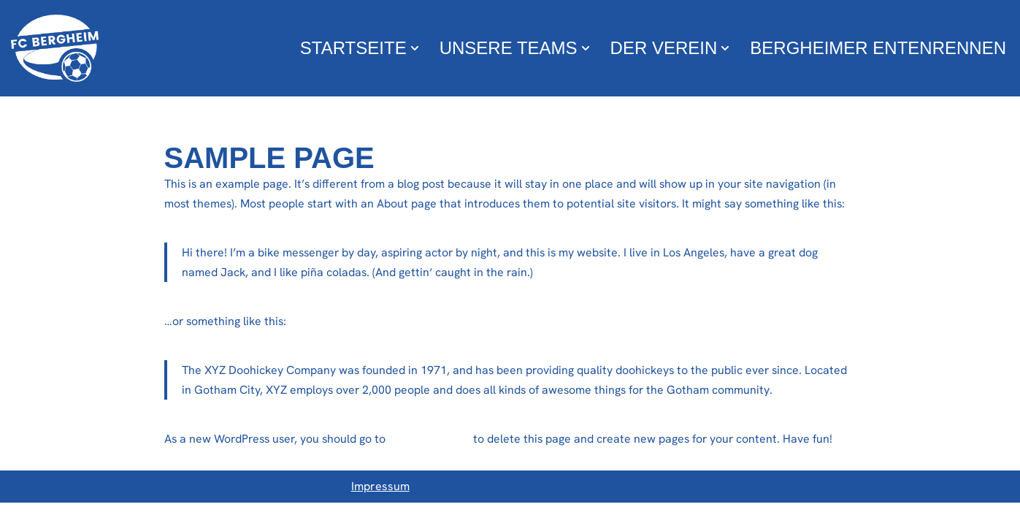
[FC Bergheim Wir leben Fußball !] (55, 48)
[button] (414, 48)
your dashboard (436, 439)
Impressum (380, 510)
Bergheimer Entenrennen (878, 48)
